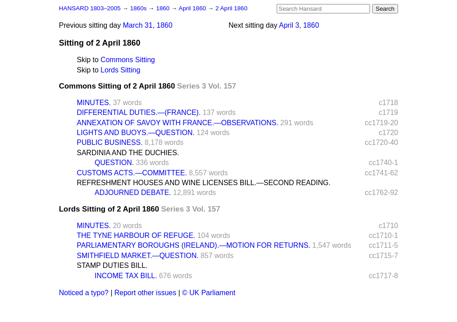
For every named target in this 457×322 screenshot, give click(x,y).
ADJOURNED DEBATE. (133, 192)
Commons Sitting (127, 60)
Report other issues (145, 293)
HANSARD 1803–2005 (89, 8)
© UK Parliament (208, 293)
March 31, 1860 (147, 25)
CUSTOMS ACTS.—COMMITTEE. (132, 173)
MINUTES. (94, 102)
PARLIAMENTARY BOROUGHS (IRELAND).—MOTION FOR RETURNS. (193, 245)
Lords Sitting (120, 70)
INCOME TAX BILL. (126, 276)
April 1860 (193, 8)
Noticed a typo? (83, 293)
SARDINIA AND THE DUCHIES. (128, 153)
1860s (139, 8)
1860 (163, 8)
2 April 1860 (232, 8)
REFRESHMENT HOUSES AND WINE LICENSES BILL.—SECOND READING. (204, 182)
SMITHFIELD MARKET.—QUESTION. (138, 255)
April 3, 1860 (299, 25)
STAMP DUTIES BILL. (112, 265)
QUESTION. (114, 162)
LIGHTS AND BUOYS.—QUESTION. (136, 132)
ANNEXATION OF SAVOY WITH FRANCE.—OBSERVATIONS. (177, 123)
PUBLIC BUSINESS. (110, 142)
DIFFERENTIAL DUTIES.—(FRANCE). (139, 112)
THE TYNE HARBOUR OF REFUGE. (136, 235)
